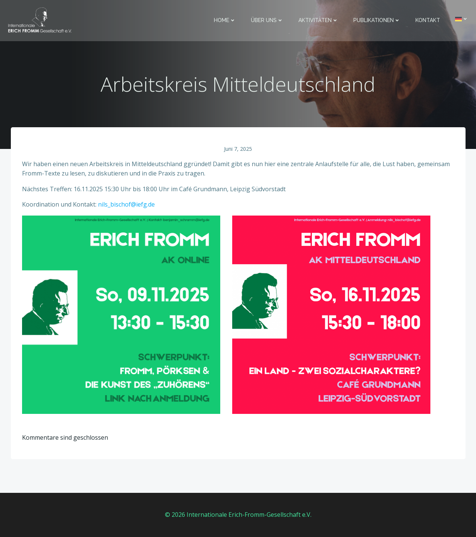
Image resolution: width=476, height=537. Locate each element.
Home (225, 20)
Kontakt (427, 20)
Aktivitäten (318, 20)
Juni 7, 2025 (238, 148)
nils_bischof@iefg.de (126, 204)
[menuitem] (462, 18)
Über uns (267, 20)
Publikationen (376, 20)
